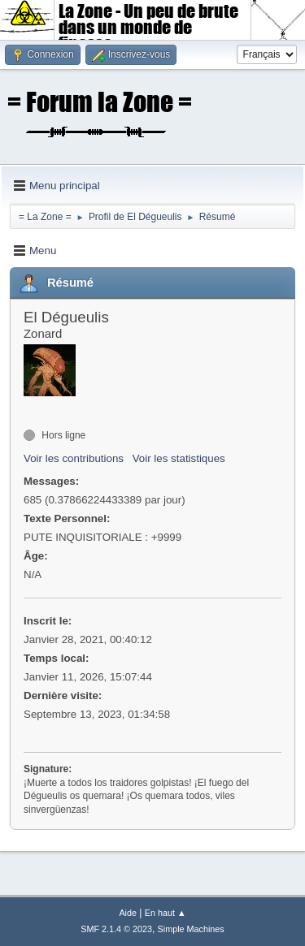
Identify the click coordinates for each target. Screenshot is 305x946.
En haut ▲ (165, 913)
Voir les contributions (74, 458)
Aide (128, 913)
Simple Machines (191, 929)
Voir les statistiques (179, 458)
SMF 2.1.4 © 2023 (116, 929)
